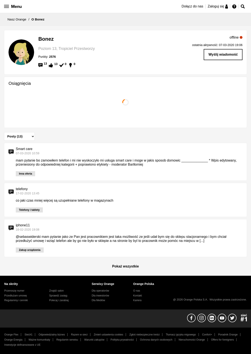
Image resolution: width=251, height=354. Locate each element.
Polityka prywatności (122, 339)
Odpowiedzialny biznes (52, 334)
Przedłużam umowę (15, 295)
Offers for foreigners (222, 339)
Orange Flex (11, 334)
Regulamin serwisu (67, 339)
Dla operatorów (100, 290)
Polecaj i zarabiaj (59, 300)
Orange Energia (13, 339)
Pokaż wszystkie (125, 266)
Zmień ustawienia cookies (108, 334)
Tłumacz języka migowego (181, 334)
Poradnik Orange (228, 334)
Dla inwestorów (100, 295)
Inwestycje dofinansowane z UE (22, 344)
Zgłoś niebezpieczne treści (144, 334)
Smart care (24, 149)
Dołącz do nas (192, 6)
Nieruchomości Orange (192, 339)
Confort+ (207, 334)
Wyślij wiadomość (223, 54)
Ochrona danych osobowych (156, 339)
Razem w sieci (79, 334)
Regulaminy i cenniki (16, 300)
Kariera (137, 300)
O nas (136, 290)
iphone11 (23, 225)
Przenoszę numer (14, 290)
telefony (22, 189)
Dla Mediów (98, 300)
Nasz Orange (16, 19)
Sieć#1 (28, 334)
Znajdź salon (56, 290)
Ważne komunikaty (39, 339)
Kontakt (137, 295)
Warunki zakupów (94, 339)
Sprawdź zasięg (58, 295)
